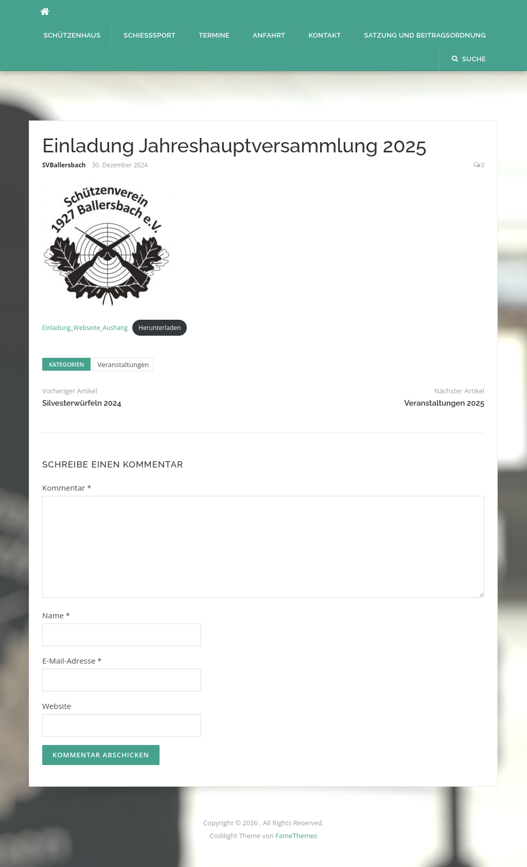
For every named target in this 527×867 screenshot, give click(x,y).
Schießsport (149, 35)
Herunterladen (159, 327)
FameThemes (296, 835)
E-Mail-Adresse (72, 660)
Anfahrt (269, 35)
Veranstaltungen (123, 364)
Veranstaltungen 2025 (444, 403)
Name (56, 615)
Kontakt (324, 35)
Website (56, 706)
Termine (214, 35)
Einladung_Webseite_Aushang (85, 327)
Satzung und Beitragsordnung (425, 35)
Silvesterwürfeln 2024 (81, 403)
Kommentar (67, 487)
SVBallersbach (63, 165)
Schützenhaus (71, 35)
